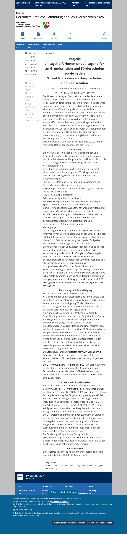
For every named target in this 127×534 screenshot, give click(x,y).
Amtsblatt (38, 35)
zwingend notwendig (24, 509)
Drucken (30, 53)
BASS (23, 35)
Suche (104, 35)
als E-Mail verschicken (31, 73)
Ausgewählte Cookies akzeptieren (70, 522)
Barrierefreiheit (23, 4)
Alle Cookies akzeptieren (100, 522)
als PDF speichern (30, 59)
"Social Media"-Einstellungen (97, 4)
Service (54, 35)
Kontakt (75, 4)
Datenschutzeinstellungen (63, 492)
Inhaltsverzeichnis (33, 46)
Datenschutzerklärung (60, 502)
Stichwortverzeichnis (48, 46)
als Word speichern (31, 66)
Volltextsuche (20, 46)
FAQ (69, 35)
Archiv (60, 46)
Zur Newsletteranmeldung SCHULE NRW (50, 4)
